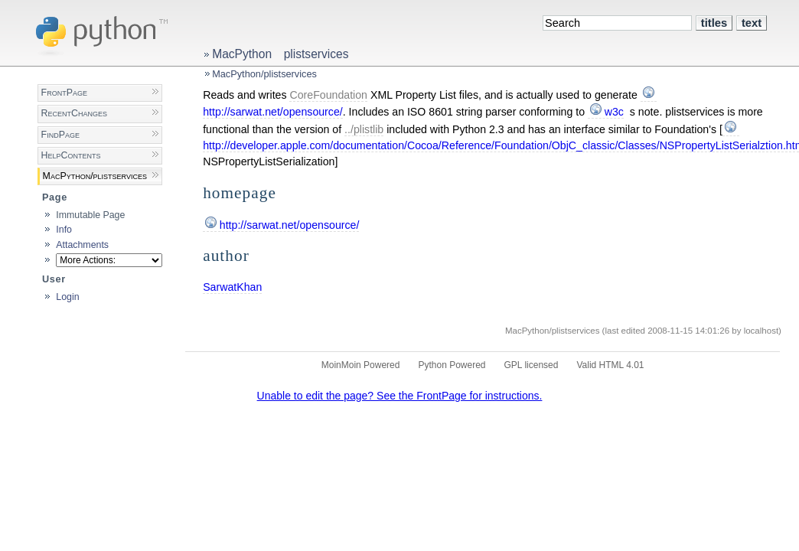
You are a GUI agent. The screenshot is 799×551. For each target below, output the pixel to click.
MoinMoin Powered (360, 365)
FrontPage (64, 92)
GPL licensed (531, 365)
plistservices (316, 53)
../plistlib (363, 129)
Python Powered (451, 365)
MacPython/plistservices (264, 74)
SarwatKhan (232, 287)
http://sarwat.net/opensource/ (290, 225)
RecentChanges (74, 113)
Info (64, 229)
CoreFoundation (328, 95)
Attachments (82, 245)
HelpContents (71, 155)
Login (67, 297)
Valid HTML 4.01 (610, 365)
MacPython (242, 53)
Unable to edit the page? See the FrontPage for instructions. (400, 396)
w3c (614, 112)
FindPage (60, 134)
